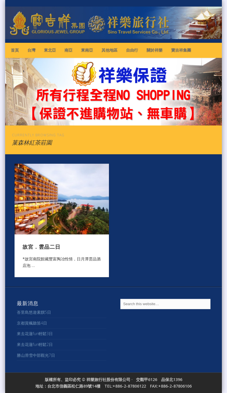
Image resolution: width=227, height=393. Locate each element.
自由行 (132, 50)
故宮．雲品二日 (41, 246)
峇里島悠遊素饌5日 (34, 312)
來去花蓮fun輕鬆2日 (35, 344)
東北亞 (50, 50)
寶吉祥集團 (181, 50)
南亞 (68, 50)
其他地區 (109, 50)
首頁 (15, 50)
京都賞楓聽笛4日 (32, 323)
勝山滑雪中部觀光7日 (36, 355)
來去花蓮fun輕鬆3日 (35, 333)
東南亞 (87, 50)
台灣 (31, 50)
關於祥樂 (155, 50)
